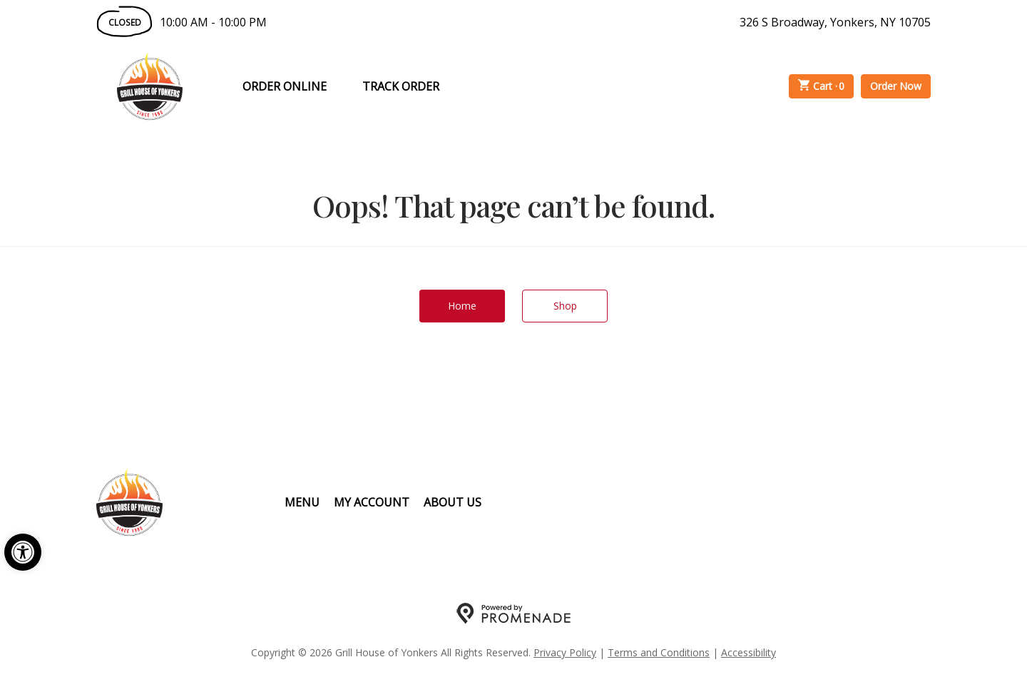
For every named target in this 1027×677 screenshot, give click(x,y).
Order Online (284, 86)
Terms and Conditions (659, 652)
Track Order (400, 86)
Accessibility (748, 652)
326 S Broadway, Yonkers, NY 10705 (835, 22)
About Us (452, 502)
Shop (565, 305)
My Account (371, 502)
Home (462, 305)
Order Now (895, 86)
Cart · (821, 86)
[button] (23, 552)
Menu (302, 502)
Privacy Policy (564, 652)
